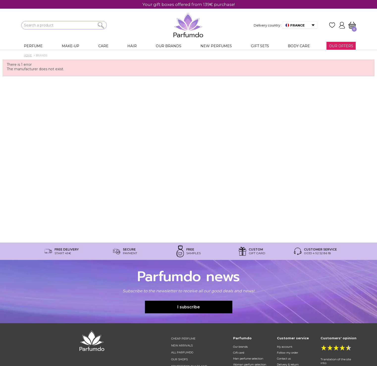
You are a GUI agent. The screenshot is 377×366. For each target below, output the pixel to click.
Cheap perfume (183, 338)
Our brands (240, 346)
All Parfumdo (182, 352)
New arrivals (182, 345)
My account (284, 346)
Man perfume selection (248, 358)
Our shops (179, 359)
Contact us (284, 358)
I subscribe (188, 307)
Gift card (238, 352)
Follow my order (287, 352)
